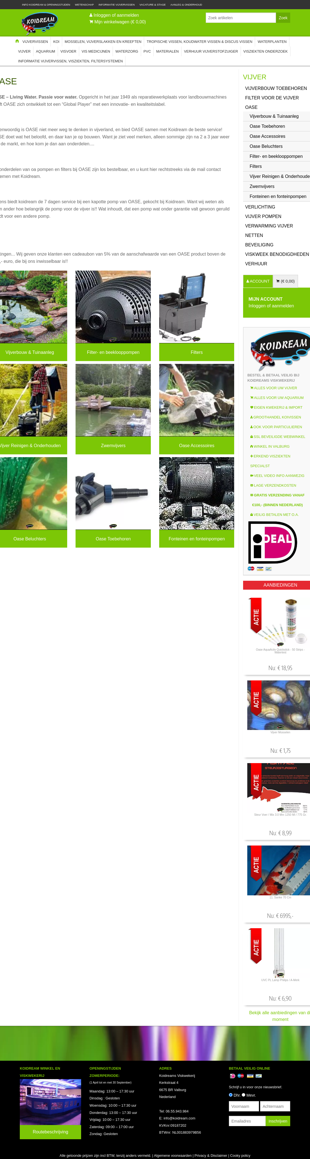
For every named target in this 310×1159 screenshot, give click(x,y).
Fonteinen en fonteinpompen (197, 538)
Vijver (24, 51)
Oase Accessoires (196, 445)
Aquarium (45, 51)
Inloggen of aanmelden (116, 15)
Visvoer (68, 51)
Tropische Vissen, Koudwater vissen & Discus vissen (199, 42)
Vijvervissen (35, 42)
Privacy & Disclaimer (211, 1155)
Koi (56, 42)
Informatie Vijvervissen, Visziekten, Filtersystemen (70, 61)
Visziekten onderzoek (265, 51)
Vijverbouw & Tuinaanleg (30, 352)
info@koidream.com (179, 1118)
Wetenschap (84, 4)
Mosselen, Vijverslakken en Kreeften (103, 42)
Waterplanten (272, 42)
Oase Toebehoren (113, 538)
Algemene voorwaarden (173, 1155)
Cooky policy (240, 1155)
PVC (147, 51)
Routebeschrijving (50, 1131)
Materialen (167, 51)
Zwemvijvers (113, 445)
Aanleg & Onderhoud (186, 4)
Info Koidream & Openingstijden (46, 4)
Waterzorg (126, 51)
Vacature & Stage (152, 4)
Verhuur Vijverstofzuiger (211, 51)
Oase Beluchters (29, 538)
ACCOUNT (259, 281)
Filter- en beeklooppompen (113, 352)
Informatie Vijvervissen (116, 4)
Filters (197, 352)
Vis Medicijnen (96, 51)
